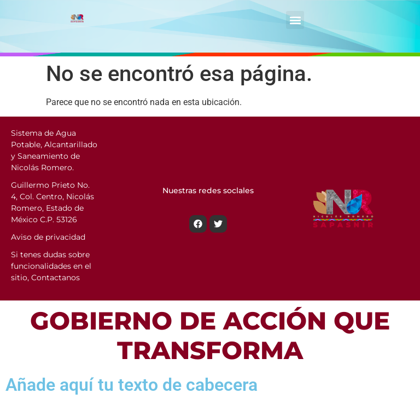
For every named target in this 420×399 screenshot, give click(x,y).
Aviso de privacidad (48, 237)
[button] (295, 20)
